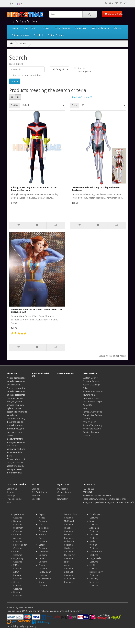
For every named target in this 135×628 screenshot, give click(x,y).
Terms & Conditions (92, 411)
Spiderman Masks (20, 35)
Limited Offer (29, 28)
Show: (74, 105)
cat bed (10, 626)
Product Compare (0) (82, 97)
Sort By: (14, 105)
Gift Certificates (39, 492)
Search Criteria (16, 63)
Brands (35, 488)
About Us (87, 405)
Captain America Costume (17, 538)
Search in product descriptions (25, 75)
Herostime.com (26, 607)
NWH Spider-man (100, 28)
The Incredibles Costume (44, 528)
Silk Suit (117, 28)
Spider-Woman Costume (93, 545)
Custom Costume (56, 35)
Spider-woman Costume (68, 565)
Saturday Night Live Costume (94, 582)
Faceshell (38, 35)
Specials (36, 498)
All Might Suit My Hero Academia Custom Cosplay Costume (34, 188)
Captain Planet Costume (43, 518)
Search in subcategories (82, 70)
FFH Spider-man (62, 28)
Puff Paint (45, 28)
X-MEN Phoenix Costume (17, 575)
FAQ (85, 408)
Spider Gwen (81, 28)
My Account (62, 488)
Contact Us (12, 488)
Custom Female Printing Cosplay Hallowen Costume (96, 188)
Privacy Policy (89, 421)
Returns (10, 492)
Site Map (11, 495)
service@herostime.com (99, 495)
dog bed (18, 626)
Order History (64, 492)
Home (15, 28)
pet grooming (29, 626)
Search (23, 43)
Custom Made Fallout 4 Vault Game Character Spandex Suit (36, 310)
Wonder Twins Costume (43, 538)
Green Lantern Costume (17, 585)
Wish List (61, 495)
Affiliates (36, 495)
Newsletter (62, 498)
